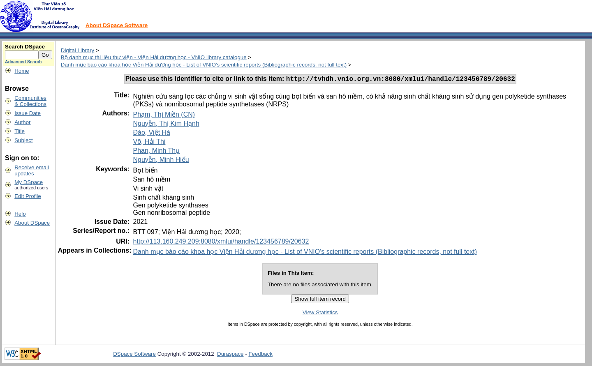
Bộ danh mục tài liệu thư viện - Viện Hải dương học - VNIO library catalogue (154, 57)
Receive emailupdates (31, 170)
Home (21, 71)
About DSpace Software (117, 25)
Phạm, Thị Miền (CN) (164, 115)
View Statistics (320, 314)
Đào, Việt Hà (151, 133)
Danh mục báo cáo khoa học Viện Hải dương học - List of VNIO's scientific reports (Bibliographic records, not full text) (204, 65)
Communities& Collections (30, 101)
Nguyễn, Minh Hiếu (161, 160)
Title (19, 131)
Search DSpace (25, 47)
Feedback (260, 355)
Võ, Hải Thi (149, 142)
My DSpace (28, 182)
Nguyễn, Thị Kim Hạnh (166, 124)
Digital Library (77, 50)
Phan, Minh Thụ (156, 151)
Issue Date (27, 113)
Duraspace (230, 355)
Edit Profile (27, 196)
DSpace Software (134, 355)
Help (19, 214)
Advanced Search (23, 61)
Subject (23, 140)
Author (22, 122)
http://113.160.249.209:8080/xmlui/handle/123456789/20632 (221, 242)
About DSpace (32, 223)
